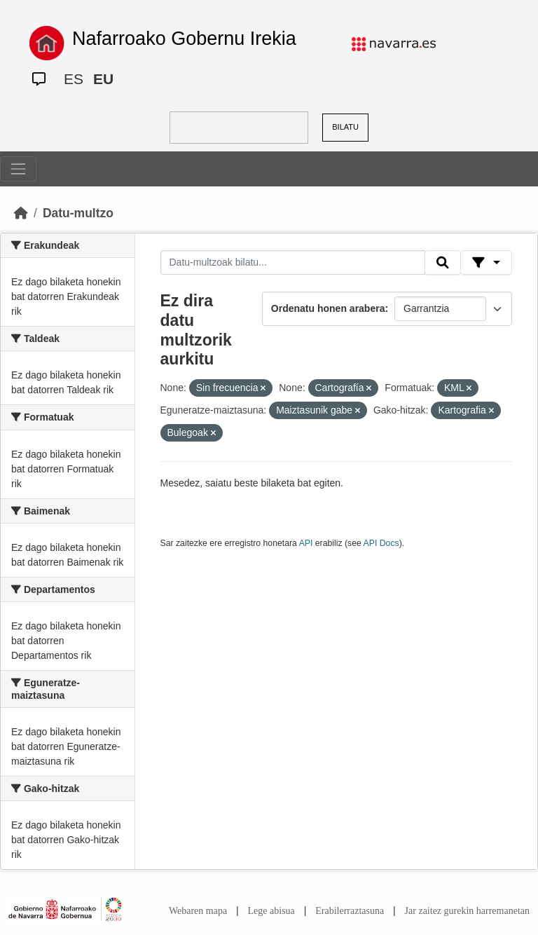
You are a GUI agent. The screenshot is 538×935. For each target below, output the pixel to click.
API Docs (381, 543)
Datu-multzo (78, 213)
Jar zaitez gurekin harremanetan (467, 911)
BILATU (345, 127)
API (306, 543)
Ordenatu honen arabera (328, 308)
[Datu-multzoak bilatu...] (292, 262)
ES (73, 79)
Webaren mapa (198, 911)
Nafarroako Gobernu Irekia (184, 38)
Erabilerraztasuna (349, 911)
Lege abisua (271, 911)
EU (103, 79)
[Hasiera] (21, 213)
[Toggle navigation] (18, 169)
